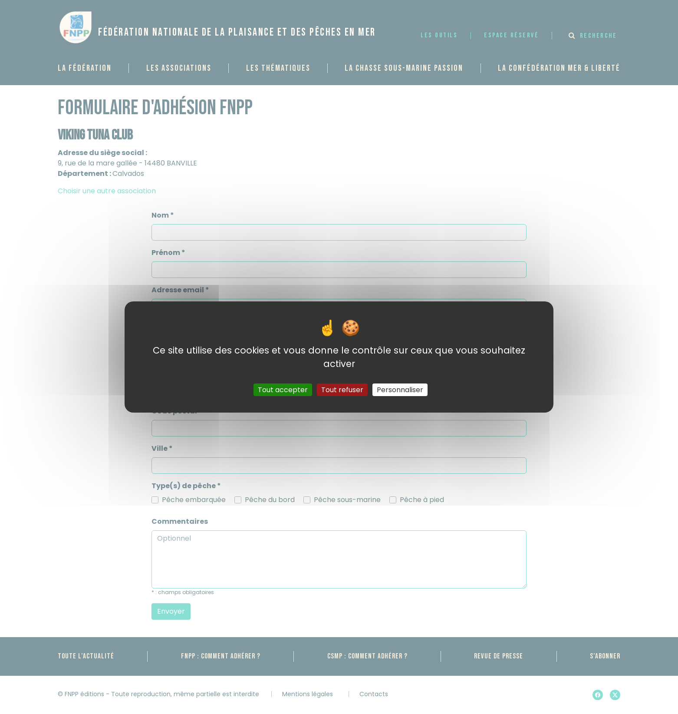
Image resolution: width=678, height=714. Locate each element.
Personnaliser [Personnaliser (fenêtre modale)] (400, 390)
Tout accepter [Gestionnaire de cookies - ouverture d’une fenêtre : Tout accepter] (283, 390)
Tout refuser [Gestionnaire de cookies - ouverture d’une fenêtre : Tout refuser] (342, 390)
